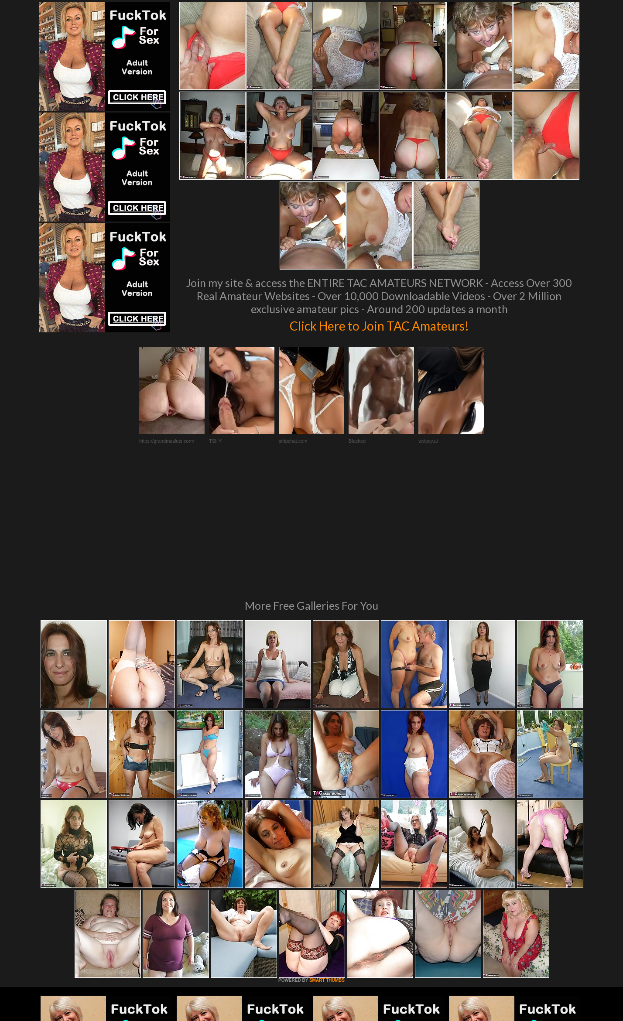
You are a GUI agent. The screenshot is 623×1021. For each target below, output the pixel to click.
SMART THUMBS (327, 861)
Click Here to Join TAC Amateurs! (379, 324)
